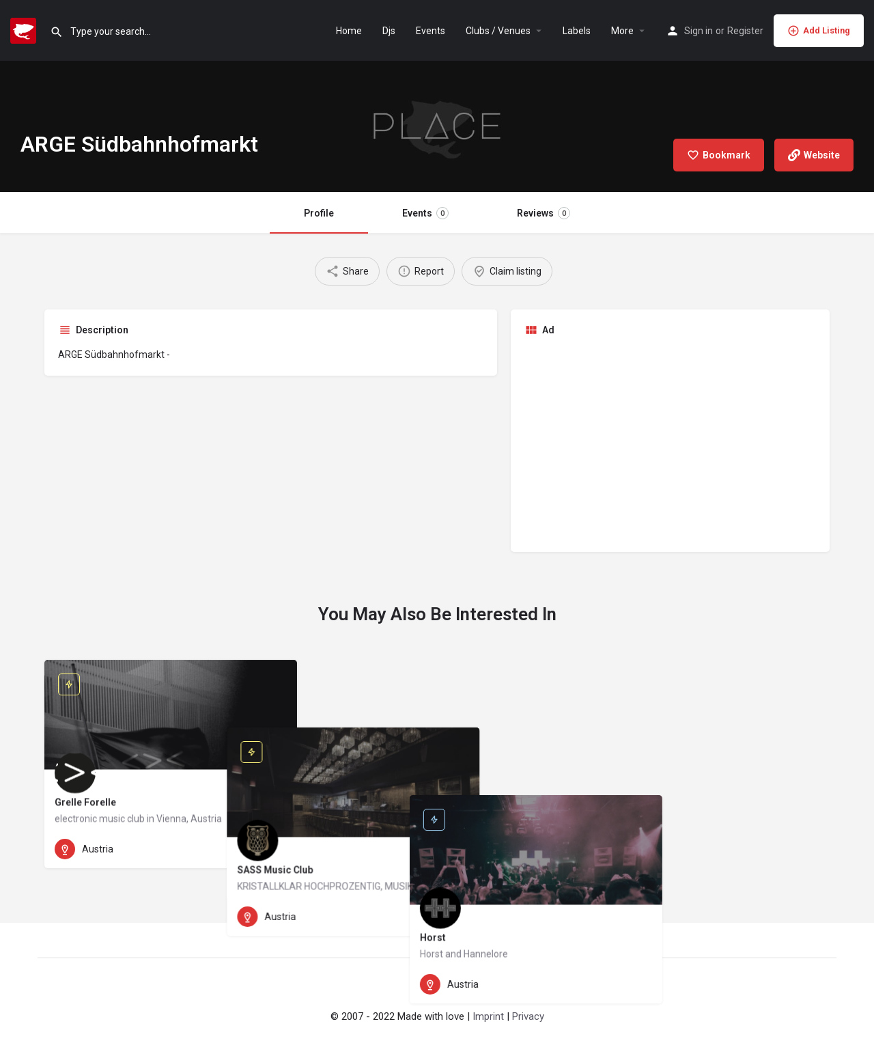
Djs (388, 30)
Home (349, 30)
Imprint (488, 1016)
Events (430, 30)
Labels (577, 30)
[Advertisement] (670, 442)
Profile (319, 213)
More (622, 30)
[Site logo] (25, 29)
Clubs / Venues (498, 30)
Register (745, 30)
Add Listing (818, 31)
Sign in (698, 30)
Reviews (543, 213)
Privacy (528, 1016)
